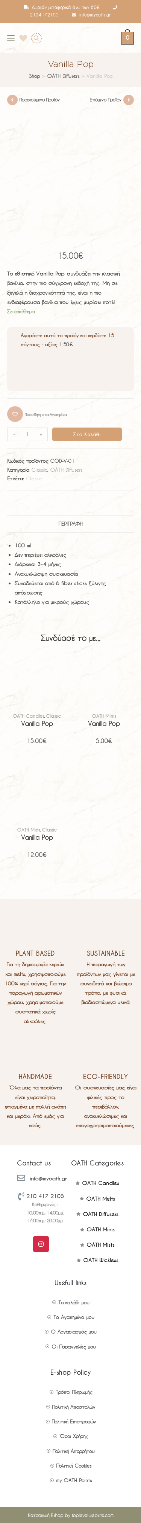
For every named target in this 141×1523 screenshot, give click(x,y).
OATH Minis (104, 715)
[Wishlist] (21, 38)
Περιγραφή (71, 523)
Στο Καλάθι (87, 434)
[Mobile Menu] (11, 38)
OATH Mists (28, 829)
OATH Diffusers (63, 76)
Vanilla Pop (37, 723)
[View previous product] (12, 100)
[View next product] (128, 100)
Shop (34, 76)
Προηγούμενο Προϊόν (40, 99)
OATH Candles (28, 715)
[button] (37, 414)
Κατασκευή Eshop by (71, 1515)
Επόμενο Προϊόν (105, 99)
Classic (39, 469)
